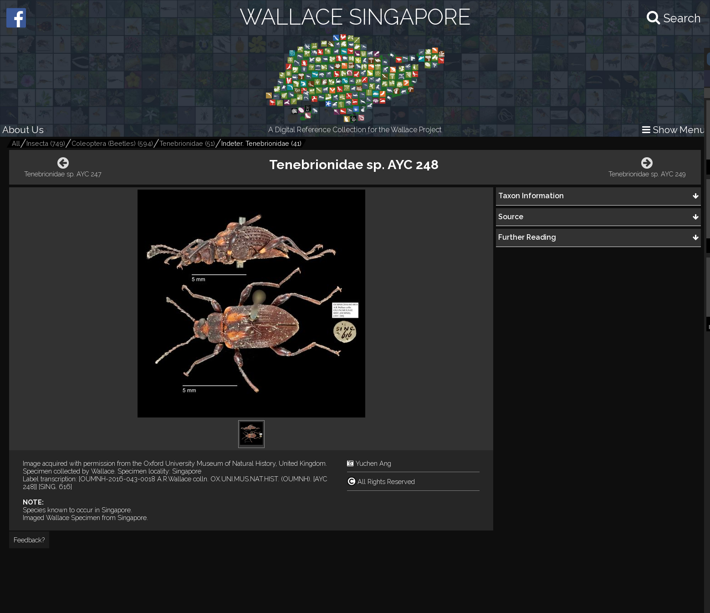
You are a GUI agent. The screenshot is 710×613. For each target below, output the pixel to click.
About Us (23, 129)
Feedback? (29, 540)
